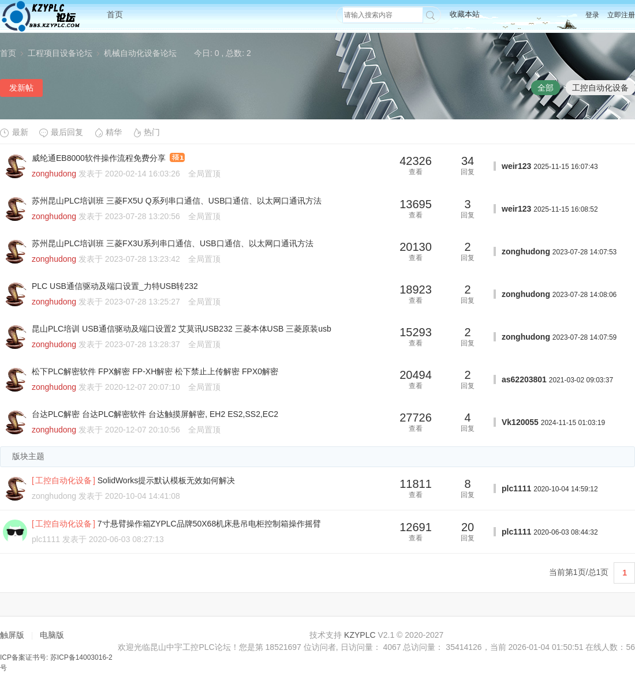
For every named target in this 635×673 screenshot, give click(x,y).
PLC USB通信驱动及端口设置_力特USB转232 (115, 286)
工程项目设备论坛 (60, 53)
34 (467, 161)
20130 (415, 246)
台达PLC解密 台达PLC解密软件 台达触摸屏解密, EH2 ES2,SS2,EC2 (155, 414)
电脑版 (52, 635)
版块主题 (28, 456)
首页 (115, 14)
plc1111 (516, 488)
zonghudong (54, 173)
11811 (415, 484)
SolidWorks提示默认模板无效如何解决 (167, 480)
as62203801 (524, 379)
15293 (415, 332)
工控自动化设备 (600, 87)
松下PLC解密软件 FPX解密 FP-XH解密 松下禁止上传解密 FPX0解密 (155, 371)
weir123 (516, 166)
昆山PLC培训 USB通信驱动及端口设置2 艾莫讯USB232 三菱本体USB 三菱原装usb (181, 328)
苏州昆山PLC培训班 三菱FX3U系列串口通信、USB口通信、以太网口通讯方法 (172, 243)
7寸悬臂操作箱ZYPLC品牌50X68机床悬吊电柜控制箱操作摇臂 (209, 523)
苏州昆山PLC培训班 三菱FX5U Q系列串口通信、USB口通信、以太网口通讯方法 (177, 200)
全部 (545, 87)
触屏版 (12, 635)
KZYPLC (359, 635)
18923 (415, 289)
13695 (415, 204)
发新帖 (21, 87)
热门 (146, 132)
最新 (14, 132)
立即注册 (621, 15)
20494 (415, 375)
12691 (415, 527)
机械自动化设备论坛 (140, 53)
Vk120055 (520, 422)
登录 (592, 15)
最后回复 (61, 132)
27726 (415, 417)
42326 (415, 161)
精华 (108, 132)
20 (467, 527)
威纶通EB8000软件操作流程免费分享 (99, 158)
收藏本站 (465, 14)
